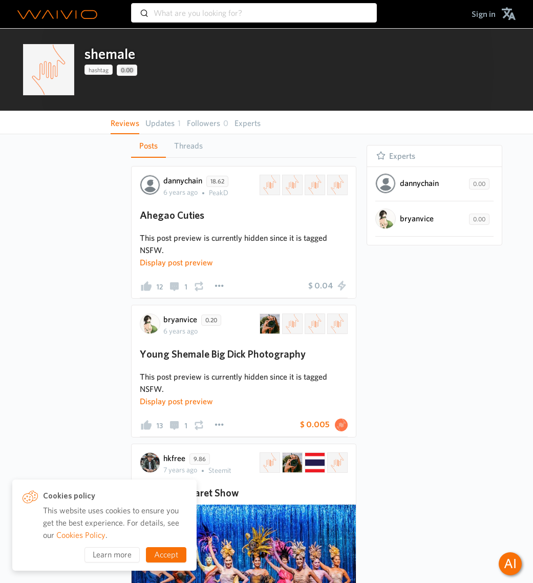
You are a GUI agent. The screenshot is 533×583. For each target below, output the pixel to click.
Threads (188, 145)
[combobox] (254, 8)
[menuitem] (483, 14)
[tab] (148, 146)
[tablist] (243, 146)
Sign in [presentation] (484, 14)
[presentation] (48, 69)
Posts (148, 145)
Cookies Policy (80, 535)
